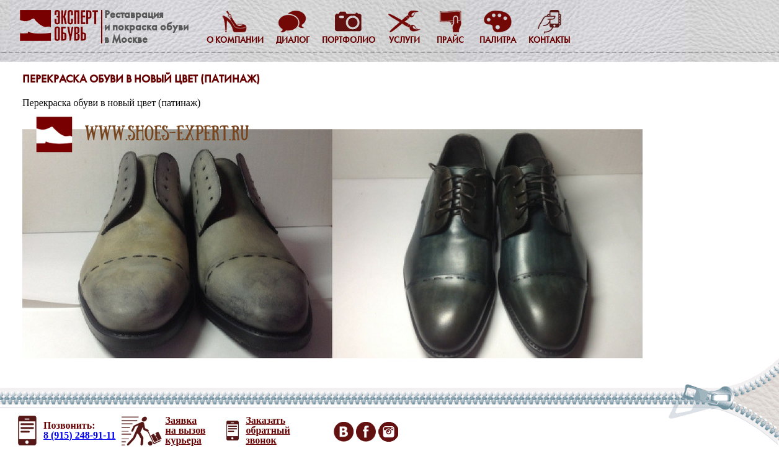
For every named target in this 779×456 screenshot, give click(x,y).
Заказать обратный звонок (268, 430)
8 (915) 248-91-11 (79, 435)
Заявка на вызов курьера (185, 430)
